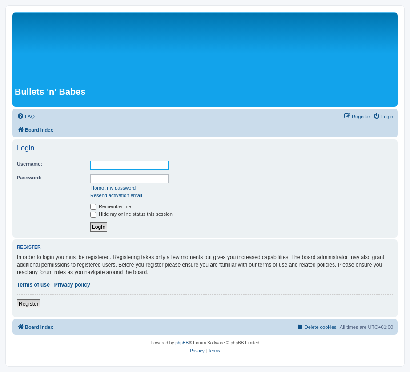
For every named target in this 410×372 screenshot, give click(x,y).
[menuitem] (26, 116)
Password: (29, 177)
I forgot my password (113, 187)
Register (29, 304)
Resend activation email (116, 195)
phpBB (182, 342)
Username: (29, 163)
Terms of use (33, 285)
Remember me (110, 206)
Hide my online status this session (131, 214)
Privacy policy (72, 285)
